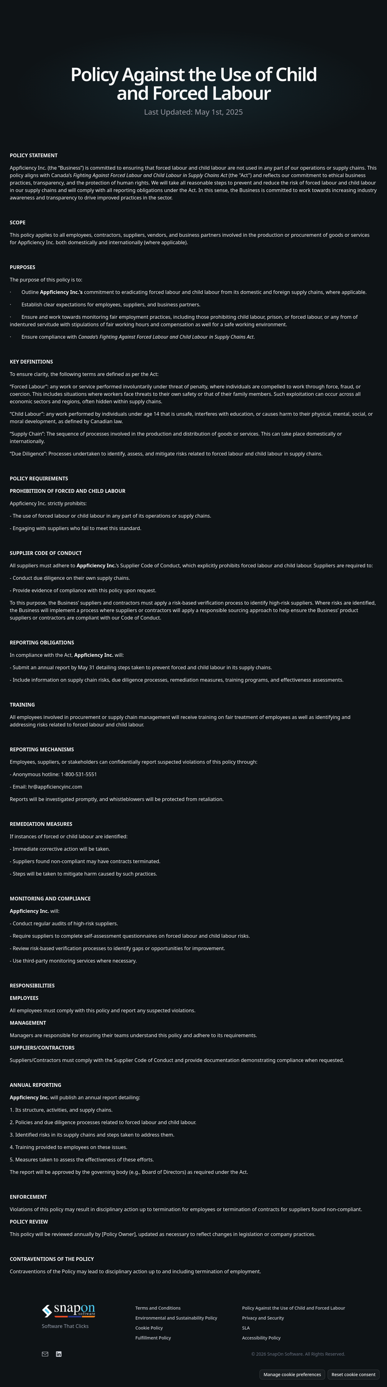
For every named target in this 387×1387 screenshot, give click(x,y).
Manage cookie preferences (292, 1374)
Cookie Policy (149, 1328)
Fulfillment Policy (153, 1338)
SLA (246, 1328)
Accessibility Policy (261, 1338)
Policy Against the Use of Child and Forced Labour (293, 1308)
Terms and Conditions (158, 1308)
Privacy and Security (263, 1318)
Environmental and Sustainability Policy (176, 1318)
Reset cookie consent (353, 1374)
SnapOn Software (285, 1354)
